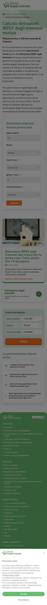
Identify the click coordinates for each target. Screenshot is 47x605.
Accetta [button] (23, 594)
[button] (44, 553)
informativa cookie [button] (12, 575)
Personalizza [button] (23, 600)
